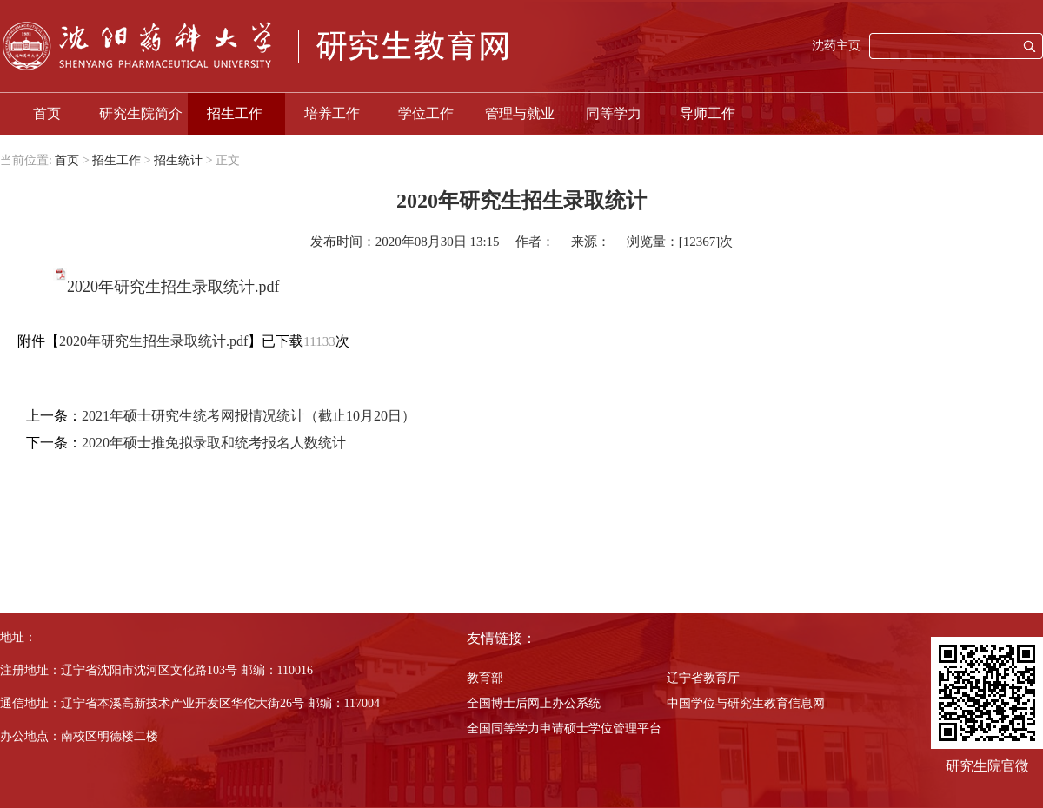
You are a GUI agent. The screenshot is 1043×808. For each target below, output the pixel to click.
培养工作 (332, 113)
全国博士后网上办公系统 (534, 703)
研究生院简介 (141, 113)
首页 (47, 113)
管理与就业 (520, 113)
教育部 (485, 678)
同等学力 (613, 113)
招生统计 (178, 160)
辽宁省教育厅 (703, 678)
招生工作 (234, 113)
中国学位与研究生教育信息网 (746, 703)
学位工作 (426, 113)
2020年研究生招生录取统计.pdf (173, 286)
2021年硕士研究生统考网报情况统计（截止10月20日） (248, 415)
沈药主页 (836, 45)
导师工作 (707, 113)
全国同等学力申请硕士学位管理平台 (564, 728)
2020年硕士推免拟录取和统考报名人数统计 (214, 442)
